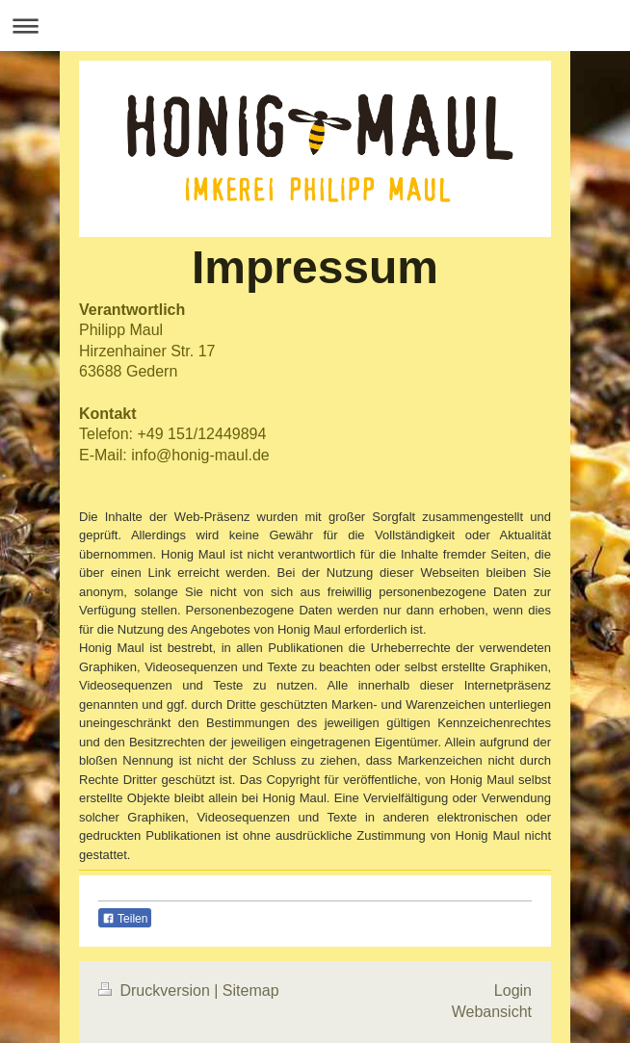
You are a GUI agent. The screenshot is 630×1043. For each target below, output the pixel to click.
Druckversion (156, 990)
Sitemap (251, 990)
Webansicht (492, 1012)
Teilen (124, 919)
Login (513, 990)
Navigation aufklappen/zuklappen (315, 25)
